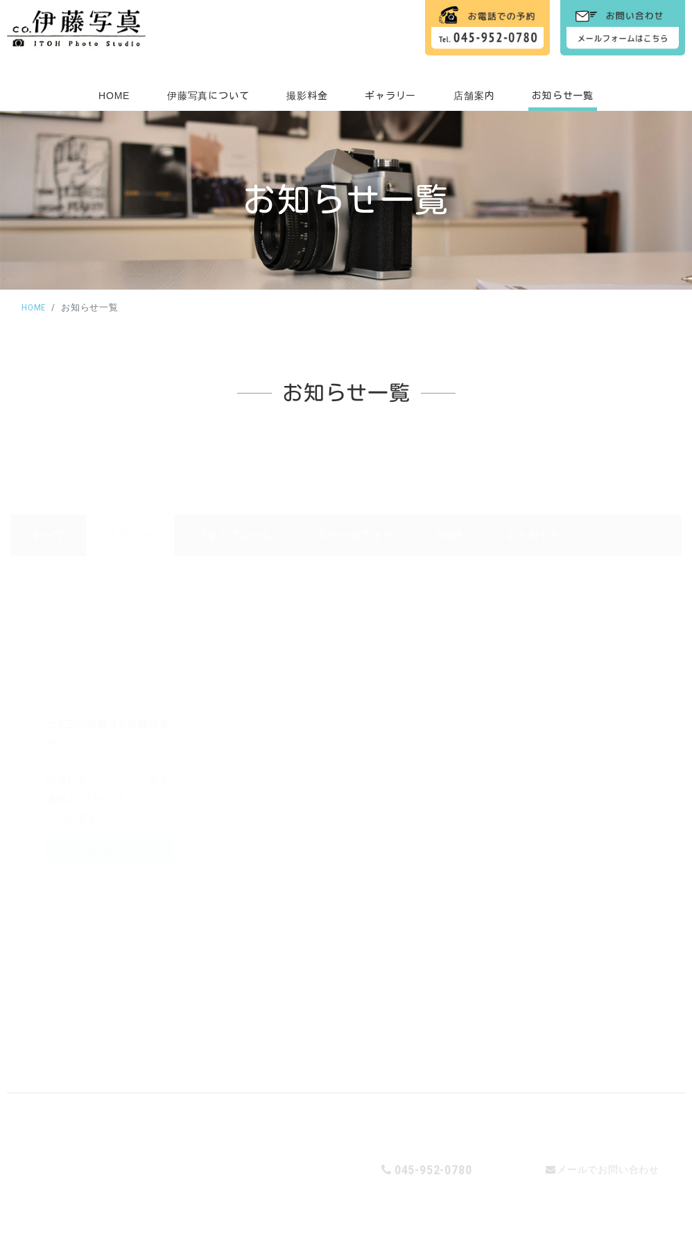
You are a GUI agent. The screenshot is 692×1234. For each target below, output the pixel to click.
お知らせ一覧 (563, 95)
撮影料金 (306, 95)
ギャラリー (390, 95)
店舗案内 (473, 95)
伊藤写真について (208, 95)
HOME (114, 95)
